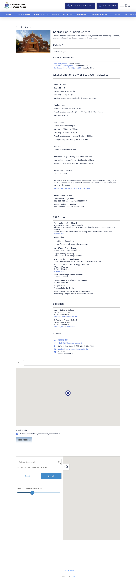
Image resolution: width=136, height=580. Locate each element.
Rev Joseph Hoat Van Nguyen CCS (67, 68)
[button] (126, 6)
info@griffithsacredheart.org (70, 343)
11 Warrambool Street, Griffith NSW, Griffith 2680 (38, 434)
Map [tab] (20, 363)
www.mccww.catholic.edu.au (65, 316)
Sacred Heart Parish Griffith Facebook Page (72, 188)
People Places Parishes (37, 467)
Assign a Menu (67, 571)
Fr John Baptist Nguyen (63, 66)
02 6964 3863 (59, 271)
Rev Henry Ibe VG (60, 64)
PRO (73, 576)
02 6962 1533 (59, 234)
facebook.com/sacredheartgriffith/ (73, 349)
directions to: (21, 430)
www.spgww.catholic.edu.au (65, 326)
